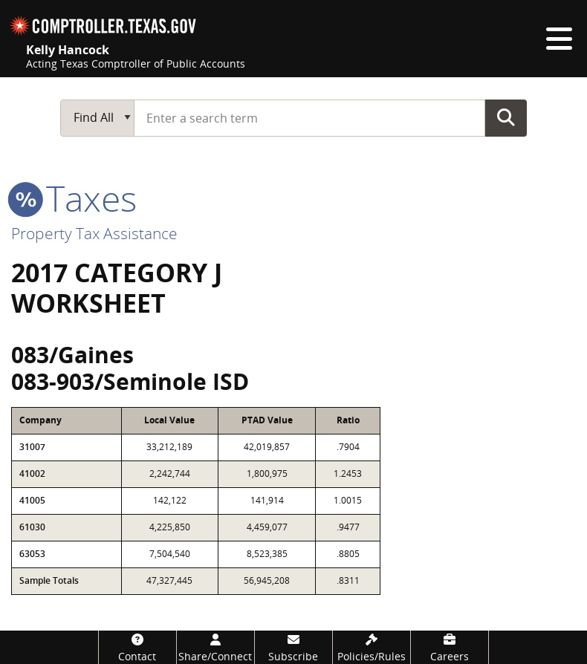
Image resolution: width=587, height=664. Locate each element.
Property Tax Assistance (94, 233)
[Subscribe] (293, 647)
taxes (74, 198)
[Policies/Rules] (371, 647)
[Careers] (449, 647)
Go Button (506, 117)
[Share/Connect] (215, 647)
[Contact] (137, 647)
